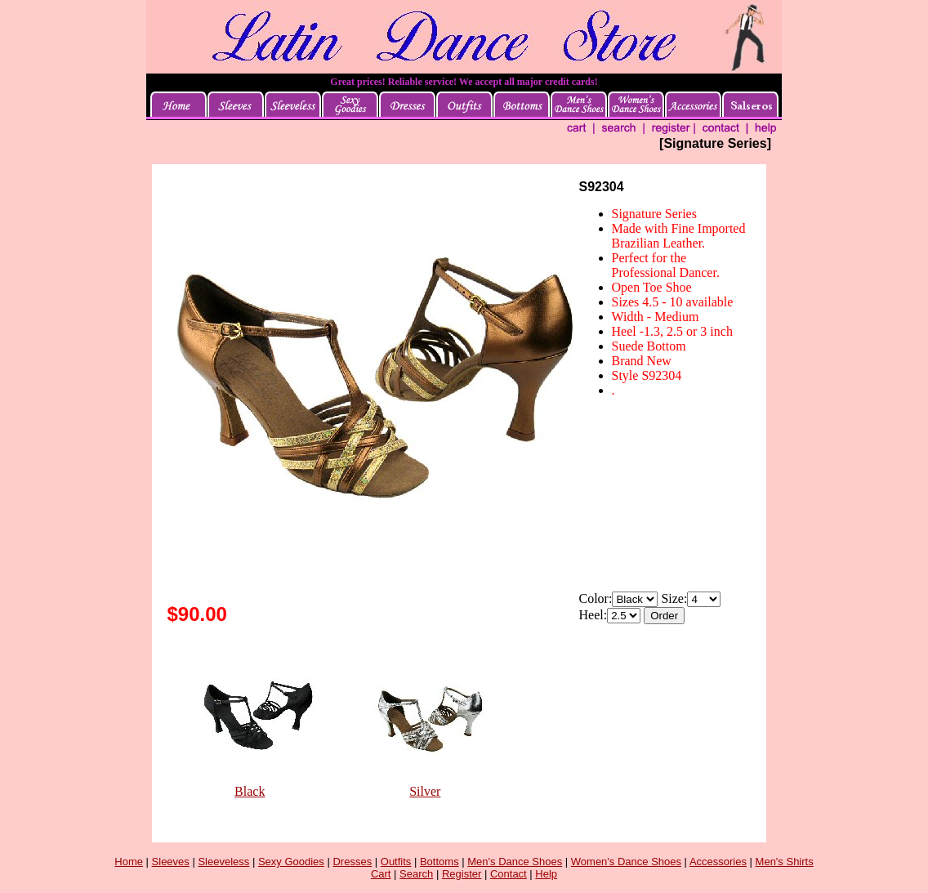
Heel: (593, 615)
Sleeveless (223, 861)
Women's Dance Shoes (626, 861)
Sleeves (171, 861)
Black (249, 791)
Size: (674, 598)
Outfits (396, 861)
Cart (381, 874)
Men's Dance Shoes (514, 861)
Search (416, 874)
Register (461, 874)
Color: (596, 598)
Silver (424, 791)
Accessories (718, 861)
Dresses (352, 861)
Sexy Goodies (291, 861)
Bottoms (439, 861)
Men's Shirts (785, 861)
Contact (508, 874)
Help (546, 874)
